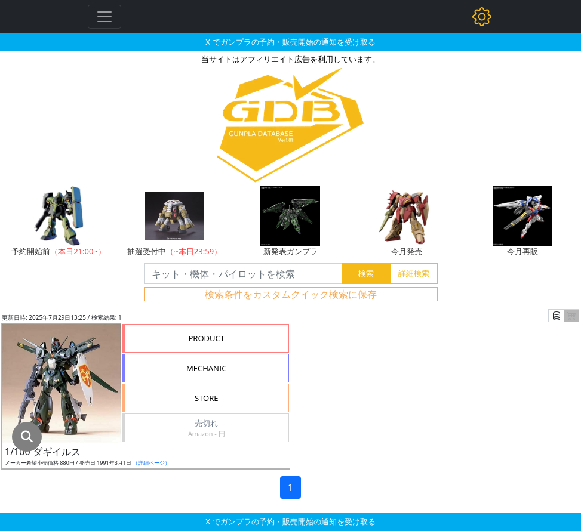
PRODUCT (206, 338)
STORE (207, 398)
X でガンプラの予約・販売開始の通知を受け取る (290, 41)
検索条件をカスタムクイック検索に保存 (291, 294)
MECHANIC (206, 368)
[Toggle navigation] (104, 17)
